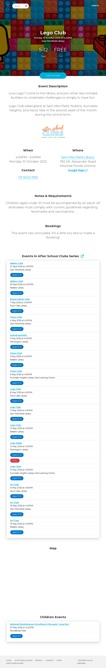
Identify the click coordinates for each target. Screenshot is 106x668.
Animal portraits (18, 335)
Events (95, 6)
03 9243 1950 (28, 177)
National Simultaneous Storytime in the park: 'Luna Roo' (39, 624)
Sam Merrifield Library (78, 157)
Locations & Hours (23, 660)
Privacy (39, 660)
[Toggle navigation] (7, 6)
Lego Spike (16, 443)
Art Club (14, 484)
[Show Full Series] (82, 256)
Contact (49, 660)
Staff (59, 660)
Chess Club (16, 317)
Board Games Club (20, 299)
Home (8, 660)
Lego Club (15, 389)
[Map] (53, 580)
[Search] (18, 6)
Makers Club (16, 263)
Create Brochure (14, 663)
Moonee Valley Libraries (85, 661)
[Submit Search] (26, 6)
